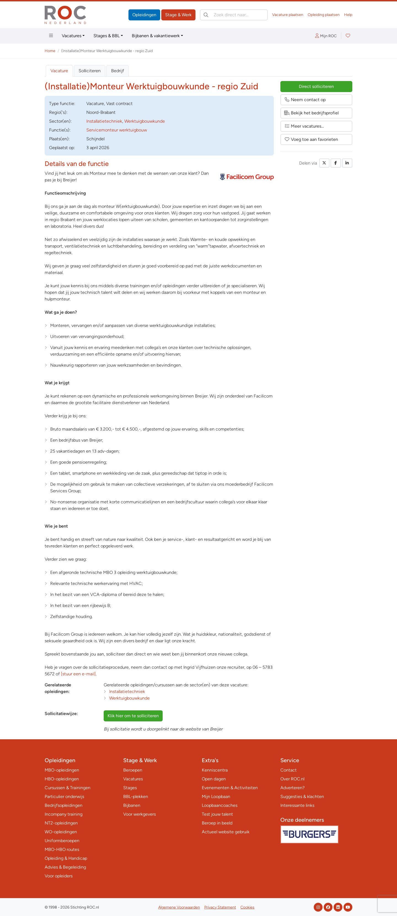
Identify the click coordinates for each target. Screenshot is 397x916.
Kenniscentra (215, 770)
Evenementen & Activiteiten (230, 787)
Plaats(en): (59, 138)
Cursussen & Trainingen (67, 787)
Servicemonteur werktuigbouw (116, 130)
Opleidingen (144, 14)
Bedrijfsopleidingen (63, 805)
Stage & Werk (178, 14)
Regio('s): (58, 112)
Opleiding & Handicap (66, 858)
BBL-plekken (135, 796)
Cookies (247, 907)
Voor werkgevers (139, 814)
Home (50, 51)
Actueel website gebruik (226, 831)
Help (348, 14)
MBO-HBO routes (62, 849)
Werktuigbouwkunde (144, 121)
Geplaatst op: (62, 147)
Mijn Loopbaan (216, 796)
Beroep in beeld (217, 823)
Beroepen (132, 770)
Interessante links (297, 805)
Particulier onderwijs (64, 796)
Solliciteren (90, 70)
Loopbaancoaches (219, 805)
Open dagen (214, 778)
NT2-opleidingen (61, 823)
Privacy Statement (220, 907)
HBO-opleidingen (62, 778)
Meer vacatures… (304, 126)
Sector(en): (60, 121)
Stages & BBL (106, 35)
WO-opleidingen (61, 831)
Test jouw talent (217, 814)
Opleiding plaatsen (324, 14)
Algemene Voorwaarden (179, 907)
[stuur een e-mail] (78, 673)
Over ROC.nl (292, 778)
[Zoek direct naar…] (234, 14)
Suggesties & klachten (302, 796)
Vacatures (71, 35)
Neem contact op (305, 99)
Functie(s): (60, 130)
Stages (130, 787)
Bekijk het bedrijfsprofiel (311, 112)
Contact (288, 770)
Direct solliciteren (316, 86)
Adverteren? (292, 787)
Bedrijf (117, 70)
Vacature (59, 70)
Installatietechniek (104, 121)
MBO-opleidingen (62, 770)
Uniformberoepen (62, 840)
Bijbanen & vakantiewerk (156, 35)
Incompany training (63, 814)
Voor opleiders (59, 876)
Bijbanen (131, 805)
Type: (62, 103)
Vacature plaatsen (287, 14)
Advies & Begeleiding (65, 867)
